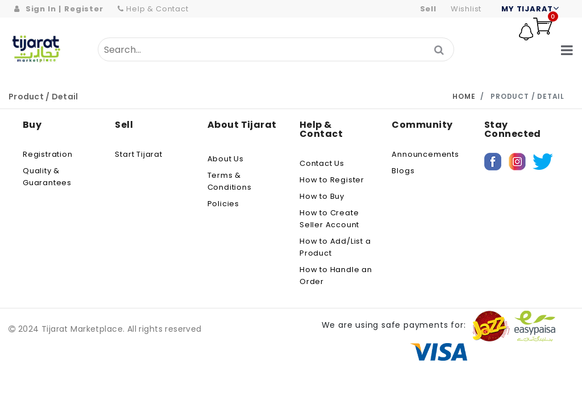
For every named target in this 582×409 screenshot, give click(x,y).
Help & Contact (153, 8)
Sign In (41, 8)
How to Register (332, 179)
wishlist (466, 8)
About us (225, 158)
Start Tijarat (138, 154)
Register (83, 8)
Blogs (403, 170)
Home (463, 96)
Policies (223, 203)
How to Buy (322, 196)
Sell (428, 8)
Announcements (425, 154)
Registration (48, 154)
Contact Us (322, 163)
